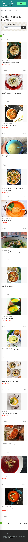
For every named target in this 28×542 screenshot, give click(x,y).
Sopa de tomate (7, 220)
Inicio (2, 10)
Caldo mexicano (7, 286)
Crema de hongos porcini (10, 62)
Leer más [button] (10, 5)
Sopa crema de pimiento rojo (11, 508)
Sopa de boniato (7, 318)
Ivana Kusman (5, 510)
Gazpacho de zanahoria (9, 413)
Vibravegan (4, 222)
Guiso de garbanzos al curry (11, 252)
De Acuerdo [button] (21, 3)
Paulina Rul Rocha (6, 95)
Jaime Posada (5, 254)
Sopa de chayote (7, 157)
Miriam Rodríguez (5, 288)
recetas (6, 10)
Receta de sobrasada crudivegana (13, 445)
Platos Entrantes (13, 10)
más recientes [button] (9, 39)
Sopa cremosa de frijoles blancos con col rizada (12, 189)
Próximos (25, 36)
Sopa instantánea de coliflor (11, 350)
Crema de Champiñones (10, 381)
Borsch (4, 476)
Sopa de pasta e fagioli (9, 125)
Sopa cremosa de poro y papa (11, 94)
